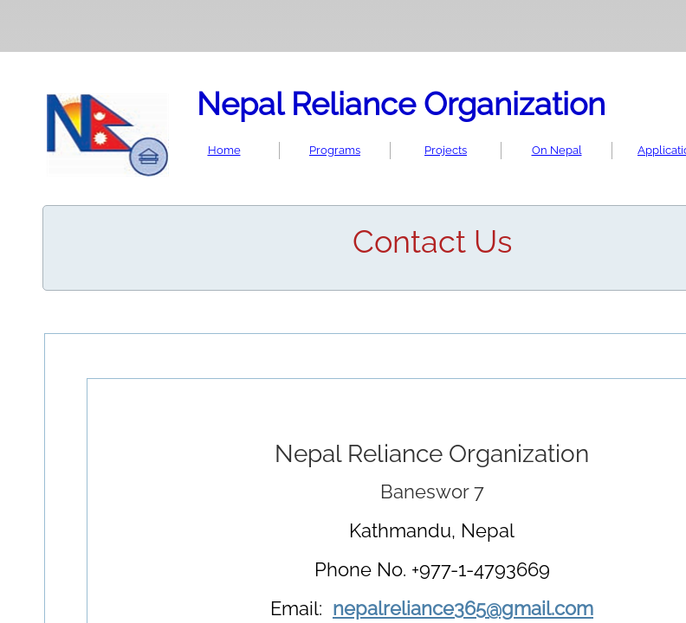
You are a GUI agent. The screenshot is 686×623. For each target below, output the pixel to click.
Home (224, 150)
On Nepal (557, 150)
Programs (334, 150)
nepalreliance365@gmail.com (463, 608)
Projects (445, 150)
